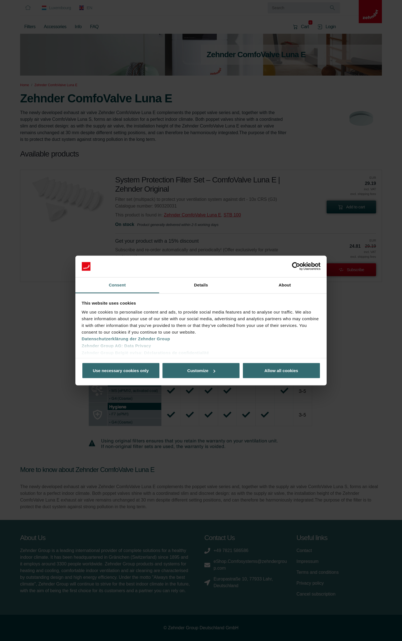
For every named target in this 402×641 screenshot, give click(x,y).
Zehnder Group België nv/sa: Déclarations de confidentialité (145, 352)
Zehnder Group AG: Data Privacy (116, 345)
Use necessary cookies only (121, 370)
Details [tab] (201, 284)
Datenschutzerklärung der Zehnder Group (126, 338)
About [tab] (285, 284)
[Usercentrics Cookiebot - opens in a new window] (296, 266)
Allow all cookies (281, 370)
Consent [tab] (117, 284)
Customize (201, 370)
